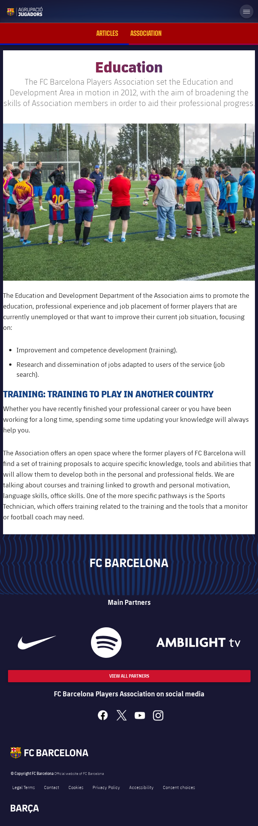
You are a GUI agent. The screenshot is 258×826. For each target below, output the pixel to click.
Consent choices (179, 787)
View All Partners (129, 676)
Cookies (75, 787)
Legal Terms (23, 787)
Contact (51, 787)
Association (146, 33)
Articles (107, 33)
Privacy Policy (106, 787)
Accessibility (141, 787)
